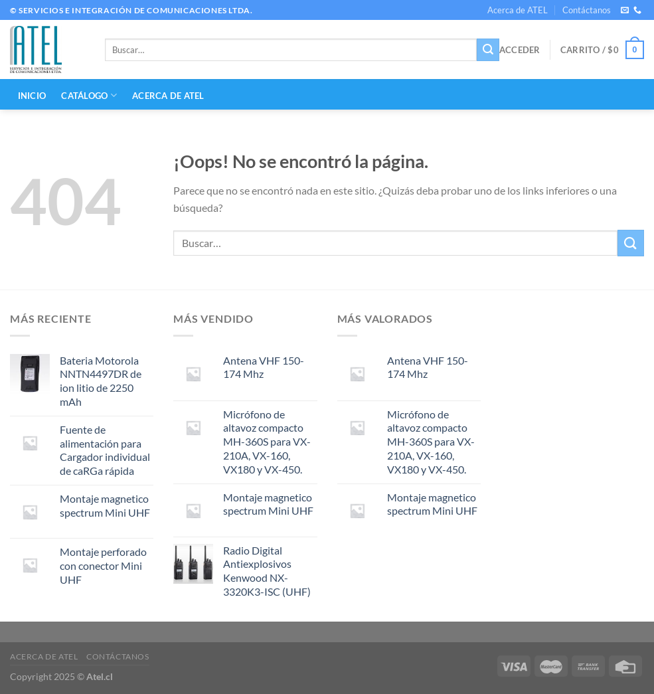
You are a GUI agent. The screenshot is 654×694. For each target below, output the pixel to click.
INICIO (32, 95)
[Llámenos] (637, 10)
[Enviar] (488, 50)
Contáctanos (586, 10)
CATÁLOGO (89, 95)
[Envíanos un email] (625, 10)
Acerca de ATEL (517, 10)
